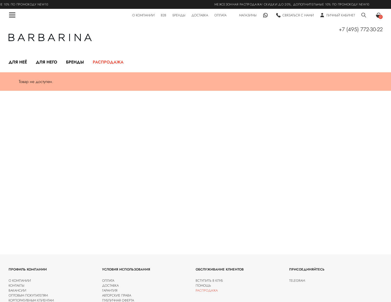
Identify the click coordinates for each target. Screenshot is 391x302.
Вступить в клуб (209, 280)
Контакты (16, 285)
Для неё (18, 62)
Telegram (297, 280)
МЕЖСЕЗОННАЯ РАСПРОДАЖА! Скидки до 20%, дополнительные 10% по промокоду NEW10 (295, 4)
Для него (46, 62)
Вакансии (17, 290)
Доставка (110, 285)
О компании (20, 280)
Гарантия (109, 290)
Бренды (75, 62)
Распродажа (108, 62)
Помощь (203, 285)
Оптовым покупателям (28, 295)
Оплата (108, 280)
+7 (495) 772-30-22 (361, 29)
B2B (163, 15)
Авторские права (116, 295)
